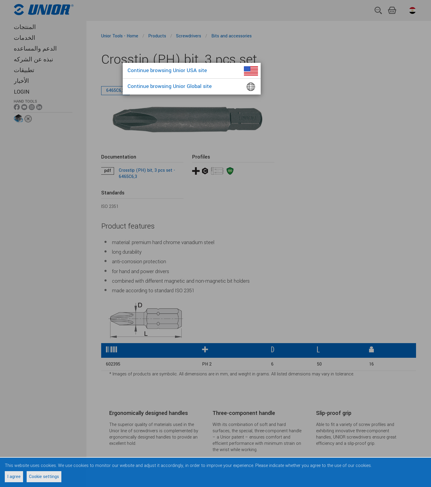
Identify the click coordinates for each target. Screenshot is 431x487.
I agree (14, 477)
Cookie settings (44, 477)
